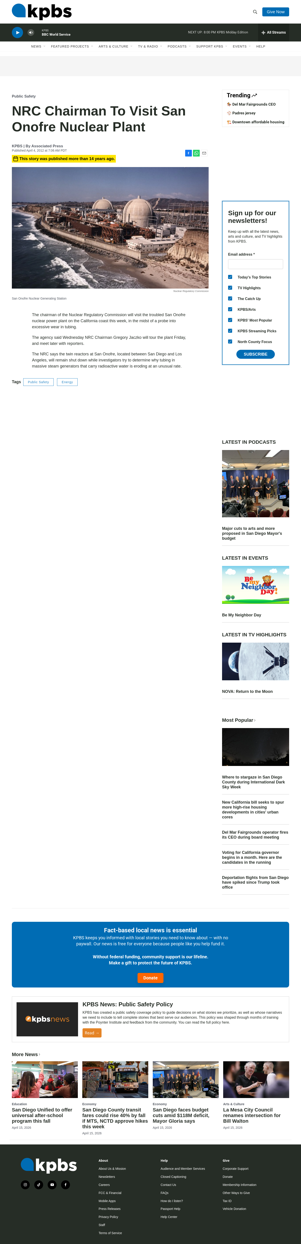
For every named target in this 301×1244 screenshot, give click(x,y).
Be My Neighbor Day (241, 615)
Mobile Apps (107, 1201)
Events (240, 46)
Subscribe (255, 354)
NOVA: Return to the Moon (247, 691)
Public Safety (24, 96)
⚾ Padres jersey (241, 113)
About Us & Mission (112, 1168)
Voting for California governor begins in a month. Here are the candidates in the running (252, 857)
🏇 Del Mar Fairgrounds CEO (251, 104)
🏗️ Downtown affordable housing (255, 122)
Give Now (276, 11)
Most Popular (239, 720)
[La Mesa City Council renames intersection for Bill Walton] (256, 1079)
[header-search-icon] (255, 12)
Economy (89, 1104)
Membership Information (239, 1185)
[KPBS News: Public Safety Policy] (47, 1019)
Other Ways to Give (236, 1193)
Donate (150, 978)
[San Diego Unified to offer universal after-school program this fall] (45, 1079)
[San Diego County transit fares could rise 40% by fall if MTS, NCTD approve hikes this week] (115, 1079)
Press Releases (110, 1209)
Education (19, 1104)
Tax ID (227, 1201)
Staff (102, 1225)
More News (26, 1054)
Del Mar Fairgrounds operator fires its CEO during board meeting (255, 834)
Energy (67, 382)
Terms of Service (110, 1233)
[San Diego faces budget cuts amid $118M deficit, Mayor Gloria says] (186, 1079)
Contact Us (168, 1185)
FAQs (164, 1193)
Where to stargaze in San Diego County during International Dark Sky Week (253, 782)
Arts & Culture (113, 46)
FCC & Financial (110, 1193)
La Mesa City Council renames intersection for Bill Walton (252, 1115)
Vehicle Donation (234, 1209)
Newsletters (107, 1177)
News (36, 46)
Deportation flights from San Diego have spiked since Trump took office (255, 882)
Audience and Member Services (183, 1168)
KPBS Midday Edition (232, 32)
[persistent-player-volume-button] (31, 33)
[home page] (42, 12)
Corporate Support (235, 1168)
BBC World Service (56, 35)
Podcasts (177, 46)
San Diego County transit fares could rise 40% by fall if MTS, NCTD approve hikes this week (115, 1118)
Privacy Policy (108, 1217)
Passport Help (170, 1209)
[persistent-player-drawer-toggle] (273, 32)
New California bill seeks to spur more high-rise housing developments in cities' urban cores (253, 809)
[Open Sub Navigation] (45, 46)
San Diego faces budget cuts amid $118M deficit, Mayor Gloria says (181, 1115)
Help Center (169, 1217)
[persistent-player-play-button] (17, 32)
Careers (104, 1185)
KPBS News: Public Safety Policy (128, 1004)
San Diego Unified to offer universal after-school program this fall (42, 1115)
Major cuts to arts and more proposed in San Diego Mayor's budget (252, 533)
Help (260, 46)
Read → (92, 1032)
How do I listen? (172, 1201)
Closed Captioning (173, 1177)
